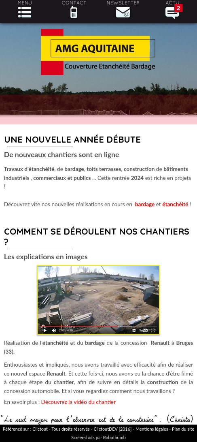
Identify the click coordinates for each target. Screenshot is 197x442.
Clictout (40, 428)
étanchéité (175, 204)
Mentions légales (152, 428)
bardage (145, 204)
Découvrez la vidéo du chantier (78, 402)
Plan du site (183, 428)
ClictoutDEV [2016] (112, 428)
